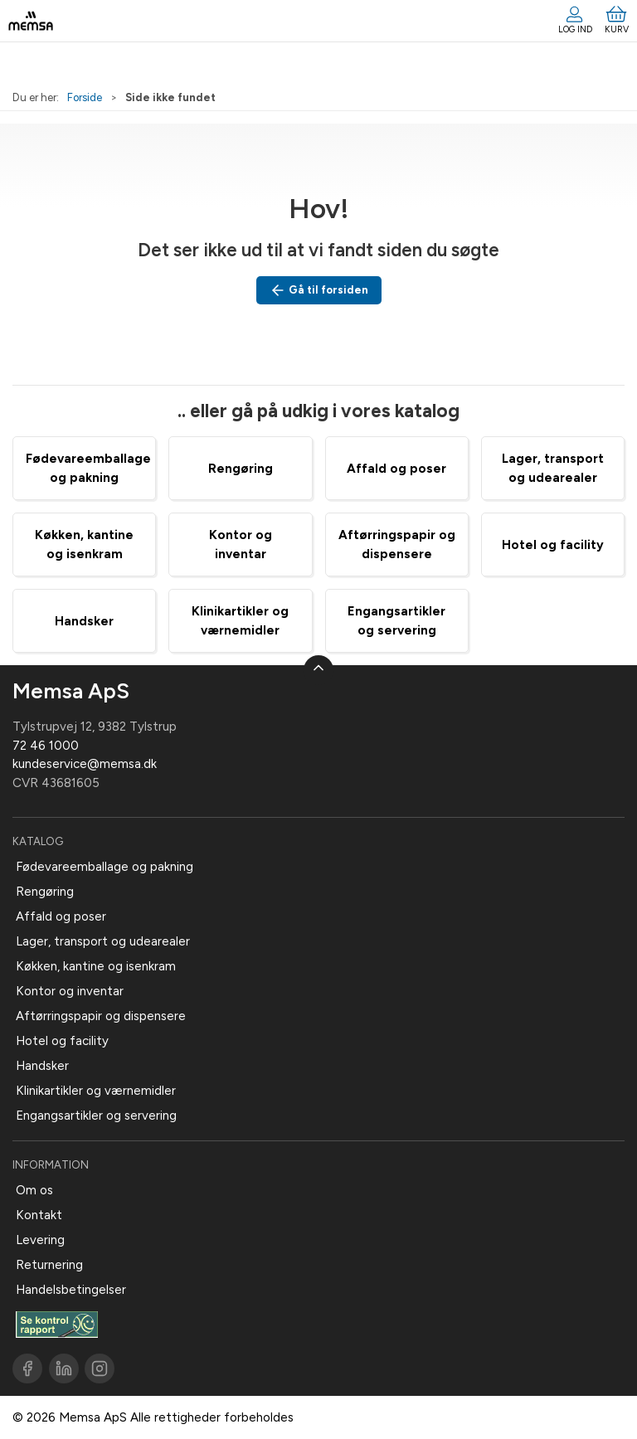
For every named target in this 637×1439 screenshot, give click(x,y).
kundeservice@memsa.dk (84, 763)
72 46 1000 (45, 745)
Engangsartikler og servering (96, 1115)
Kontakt (39, 1215)
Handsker (84, 621)
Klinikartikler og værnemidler (96, 1090)
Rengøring (240, 468)
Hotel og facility (553, 544)
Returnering (49, 1264)
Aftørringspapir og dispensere (101, 1016)
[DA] (30, 20)
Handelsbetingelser (71, 1289)
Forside (84, 97)
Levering (40, 1239)
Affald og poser (396, 468)
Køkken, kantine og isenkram (96, 966)
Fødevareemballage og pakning (104, 866)
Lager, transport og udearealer (103, 941)
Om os (34, 1190)
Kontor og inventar (70, 991)
